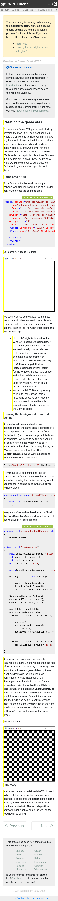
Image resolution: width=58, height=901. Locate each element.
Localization (41, 898)
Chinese (20, 850)
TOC (51, 4)
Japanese (21, 862)
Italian (37, 858)
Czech (37, 850)
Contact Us (23, 898)
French (38, 854)
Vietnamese (41, 869)
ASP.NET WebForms (41, 10)
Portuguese (40, 862)
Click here (16, 878)
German (20, 858)
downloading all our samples (32, 110)
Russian (20, 865)
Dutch (19, 854)
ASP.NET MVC (20, 10)
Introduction (13, 85)
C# (55, 10)
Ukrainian (21, 869)
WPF (7, 10)
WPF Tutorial (19, 4)
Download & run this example (37, 197)
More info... (22, 43)
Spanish (38, 865)
